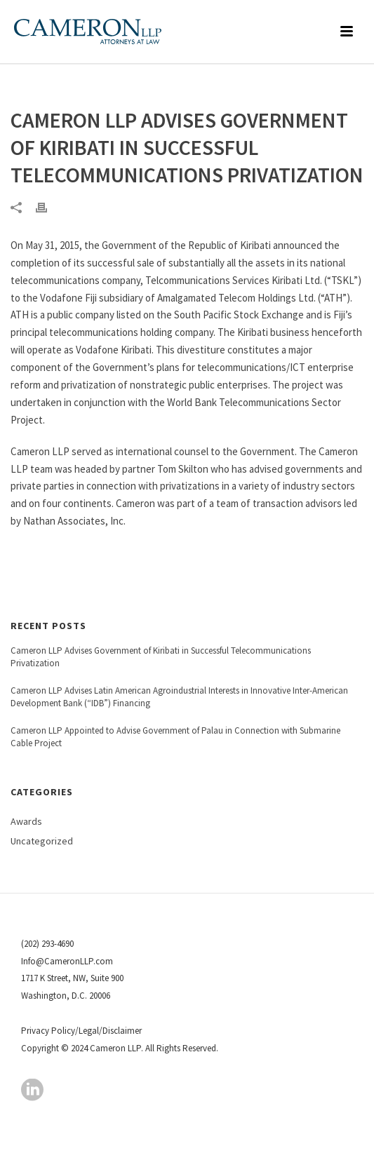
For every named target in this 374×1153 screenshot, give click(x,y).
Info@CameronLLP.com (67, 961)
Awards (26, 821)
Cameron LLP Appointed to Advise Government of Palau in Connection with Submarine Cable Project (175, 736)
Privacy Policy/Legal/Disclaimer (81, 1031)
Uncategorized (42, 841)
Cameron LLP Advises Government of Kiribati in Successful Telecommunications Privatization (161, 657)
